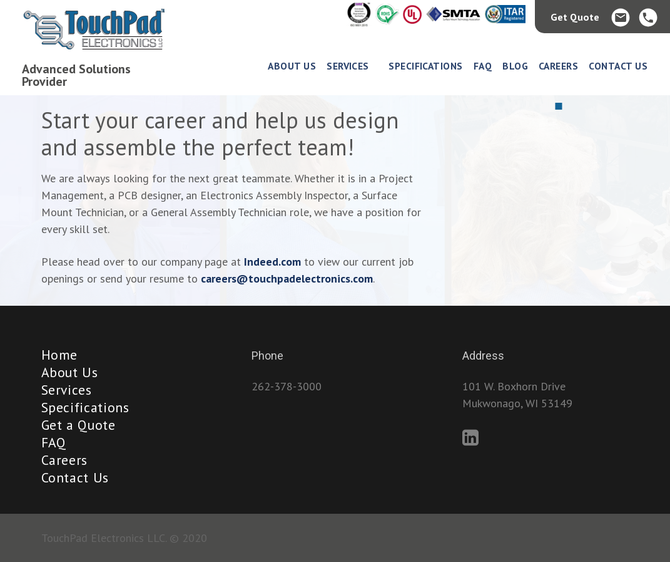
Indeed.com (272, 261)
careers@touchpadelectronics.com (287, 278)
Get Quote (575, 17)
